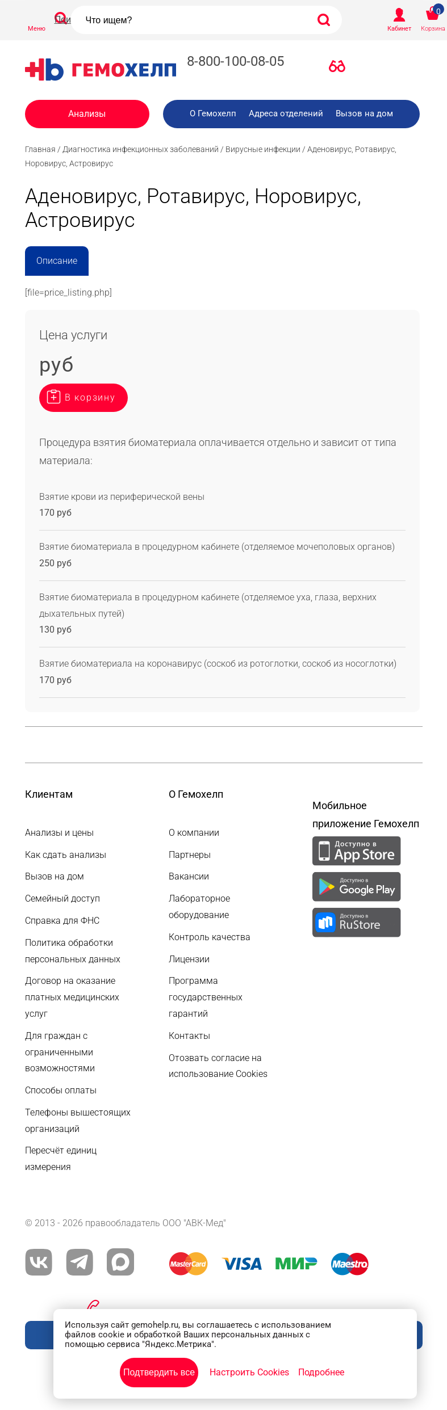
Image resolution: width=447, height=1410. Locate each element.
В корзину (90, 397)
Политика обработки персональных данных (72, 951)
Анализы (87, 113)
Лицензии (189, 959)
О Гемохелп (213, 113)
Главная (40, 149)
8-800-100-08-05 (235, 61)
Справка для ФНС (62, 920)
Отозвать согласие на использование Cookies (218, 1066)
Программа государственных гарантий (206, 997)
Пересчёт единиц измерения (61, 1158)
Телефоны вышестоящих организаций (78, 1120)
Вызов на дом (364, 113)
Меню (36, 28)
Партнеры (190, 854)
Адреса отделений (286, 113)
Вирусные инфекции (262, 149)
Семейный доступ (62, 898)
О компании (194, 832)
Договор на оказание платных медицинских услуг (72, 997)
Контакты (189, 1035)
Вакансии (189, 876)
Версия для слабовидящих (340, 68)
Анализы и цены (59, 832)
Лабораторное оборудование (199, 906)
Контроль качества (209, 937)
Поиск (68, 19)
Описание (56, 260)
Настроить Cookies (249, 1372)
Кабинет (399, 28)
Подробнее (321, 1372)
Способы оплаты (61, 1090)
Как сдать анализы (65, 854)
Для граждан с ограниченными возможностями (60, 1052)
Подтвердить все (159, 1372)
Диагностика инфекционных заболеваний (140, 149)
